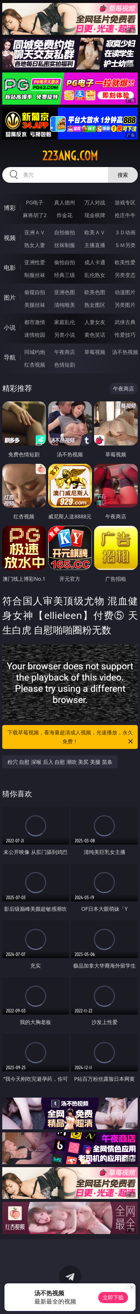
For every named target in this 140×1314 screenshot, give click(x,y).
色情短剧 (64, 364)
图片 (10, 297)
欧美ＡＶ (94, 232)
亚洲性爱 (34, 262)
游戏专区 (125, 202)
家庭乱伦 (64, 322)
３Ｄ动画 (125, 232)
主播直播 (94, 245)
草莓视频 (94, 351)
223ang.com (70, 155)
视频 (10, 238)
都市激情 (34, 322)
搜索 (123, 174)
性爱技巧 (125, 334)
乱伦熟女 (94, 274)
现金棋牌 (94, 215)
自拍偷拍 (64, 232)
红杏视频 (34, 364)
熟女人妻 (34, 245)
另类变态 (125, 274)
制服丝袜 (34, 274)
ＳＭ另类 (125, 245)
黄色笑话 (94, 334)
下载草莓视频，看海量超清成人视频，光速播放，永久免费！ (70, 737)
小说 (10, 327)
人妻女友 (94, 322)
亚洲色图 (64, 292)
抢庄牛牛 (125, 215)
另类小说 (64, 334)
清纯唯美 (64, 304)
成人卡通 (94, 262)
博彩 (10, 208)
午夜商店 (64, 351)
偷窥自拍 (34, 292)
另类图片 (125, 304)
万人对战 (94, 202)
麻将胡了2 (35, 215)
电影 (10, 267)
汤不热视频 (125, 351)
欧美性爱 (125, 262)
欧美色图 (94, 292)
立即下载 (113, 1297)
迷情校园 (34, 334)
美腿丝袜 (34, 304)
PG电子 (34, 202)
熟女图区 (94, 304)
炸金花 (64, 215)
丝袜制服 (64, 245)
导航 (10, 357)
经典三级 (64, 274)
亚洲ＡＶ (34, 232)
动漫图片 (125, 292)
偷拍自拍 (64, 262)
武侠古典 (125, 322)
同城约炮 (34, 351)
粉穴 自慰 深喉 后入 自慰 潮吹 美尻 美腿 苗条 (59, 761)
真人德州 (64, 202)
